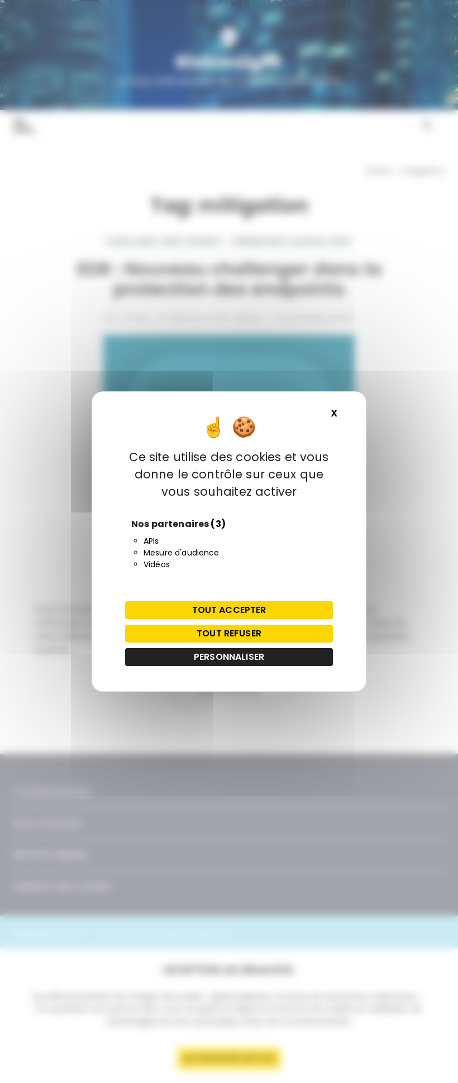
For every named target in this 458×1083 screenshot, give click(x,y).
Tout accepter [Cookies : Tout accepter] (229, 609)
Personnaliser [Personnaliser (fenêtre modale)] (229, 656)
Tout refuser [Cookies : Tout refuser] (229, 633)
